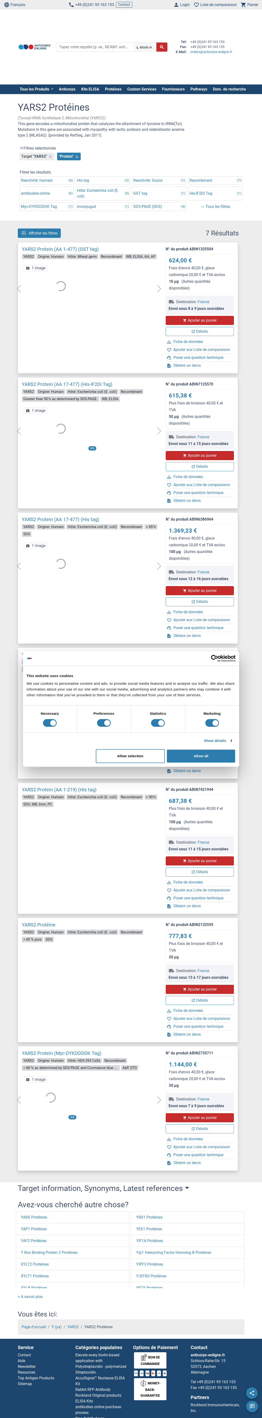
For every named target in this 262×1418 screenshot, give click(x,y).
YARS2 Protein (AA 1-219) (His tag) (59, 790)
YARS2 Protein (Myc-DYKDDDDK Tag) (61, 1053)
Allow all (201, 756)
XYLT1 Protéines (35, 1276)
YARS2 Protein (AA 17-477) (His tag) (60, 519)
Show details (215, 741)
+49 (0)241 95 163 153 (91, 5)
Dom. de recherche (229, 89)
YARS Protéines (34, 1217)
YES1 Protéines (149, 1229)
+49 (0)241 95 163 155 (217, 1387)
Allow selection (130, 756)
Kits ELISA (90, 89)
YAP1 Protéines (34, 1229)
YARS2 (73, 1327)
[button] (30, 1296)
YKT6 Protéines (149, 1288)
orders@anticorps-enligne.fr (211, 52)
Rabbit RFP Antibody (92, 1389)
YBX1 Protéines (149, 1217)
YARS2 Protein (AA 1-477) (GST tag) (60, 249)
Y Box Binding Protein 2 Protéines (49, 1252)
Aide (21, 1360)
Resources (26, 1372)
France (203, 302)
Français (14, 5)
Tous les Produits (35, 89)
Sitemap (25, 1384)
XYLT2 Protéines (35, 1264)
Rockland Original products (98, 1395)
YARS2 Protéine (38, 925)
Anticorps (67, 89)
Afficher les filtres (39, 233)
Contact (124, 4)
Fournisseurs (173, 89)
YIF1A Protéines (149, 1240)
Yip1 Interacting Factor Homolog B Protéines (173, 1252)
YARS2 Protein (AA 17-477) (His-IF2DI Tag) (67, 384)
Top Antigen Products (36, 1378)
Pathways (198, 89)
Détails (199, 331)
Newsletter (27, 1366)
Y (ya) (57, 1327)
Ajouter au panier (200, 320)
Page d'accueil (34, 1327)
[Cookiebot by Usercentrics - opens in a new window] (215, 658)
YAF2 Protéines (34, 1240)
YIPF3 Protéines (149, 1264)
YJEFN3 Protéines (151, 1276)
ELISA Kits (84, 1401)
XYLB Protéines (34, 1288)
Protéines (113, 89)
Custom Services (141, 89)
